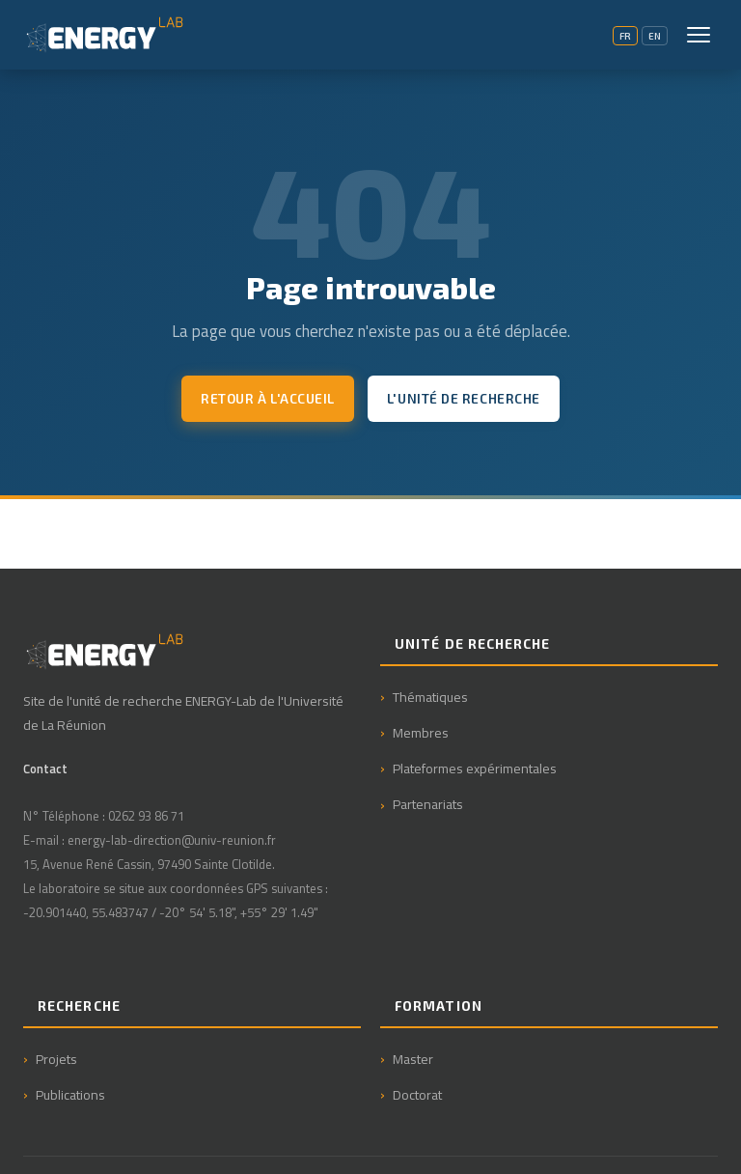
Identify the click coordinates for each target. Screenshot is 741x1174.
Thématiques (430, 696)
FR (625, 36)
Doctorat (417, 1094)
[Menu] (698, 34)
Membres (421, 732)
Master (413, 1058)
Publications (70, 1094)
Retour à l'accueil (268, 398)
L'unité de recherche (463, 398)
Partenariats (428, 804)
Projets (56, 1058)
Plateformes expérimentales (475, 768)
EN (654, 36)
